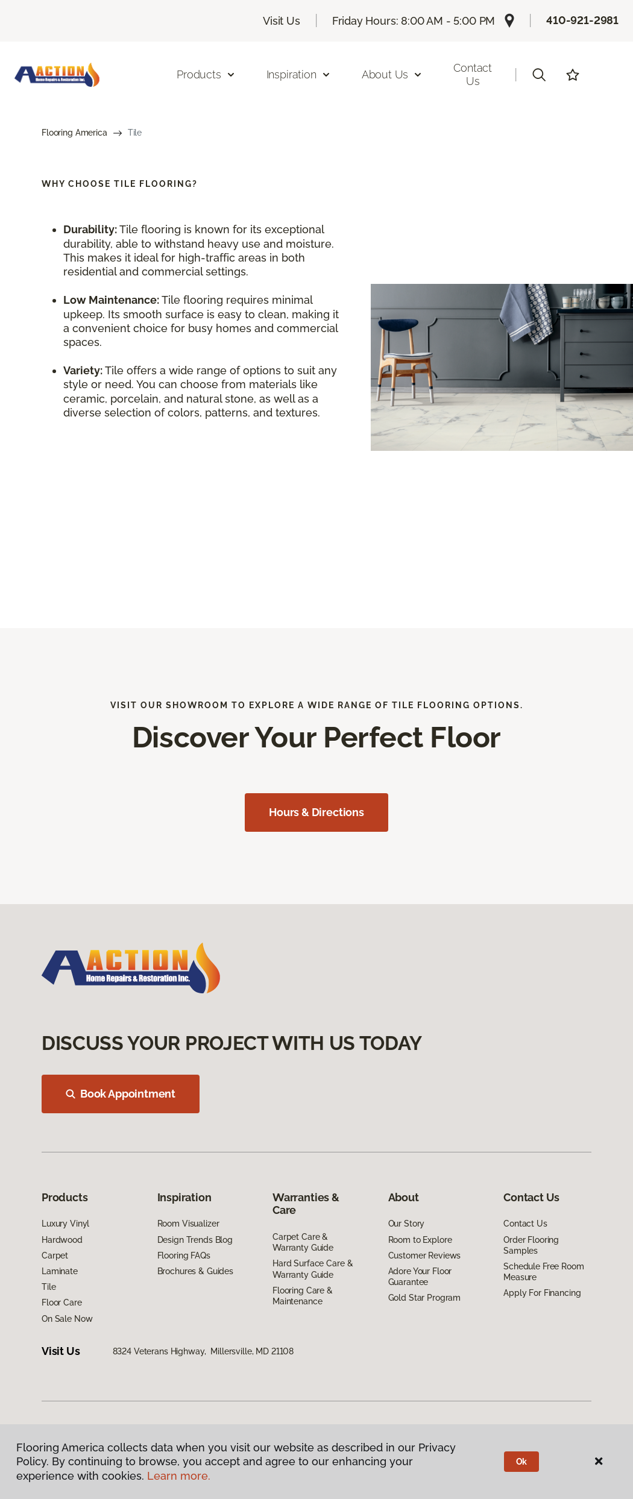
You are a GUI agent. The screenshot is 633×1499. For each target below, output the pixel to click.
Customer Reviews (424, 1255)
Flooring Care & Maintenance (302, 1296)
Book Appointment (120, 1093)
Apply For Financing (542, 1293)
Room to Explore (420, 1240)
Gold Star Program (424, 1298)
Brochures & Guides (195, 1271)
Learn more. (178, 1475)
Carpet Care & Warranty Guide (302, 1242)
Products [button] (206, 74)
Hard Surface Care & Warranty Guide (312, 1269)
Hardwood (62, 1240)
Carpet (55, 1255)
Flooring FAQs (183, 1255)
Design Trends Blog (195, 1240)
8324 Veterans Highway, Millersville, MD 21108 (203, 1351)
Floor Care (62, 1302)
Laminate (60, 1271)
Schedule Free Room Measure (543, 1272)
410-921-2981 (582, 20)
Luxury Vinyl (65, 1223)
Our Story (406, 1223)
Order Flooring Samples (531, 1245)
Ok (522, 1461)
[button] (539, 75)
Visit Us (281, 20)
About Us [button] (392, 74)
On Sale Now (67, 1319)
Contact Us (472, 74)
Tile (48, 1287)
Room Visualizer (188, 1223)
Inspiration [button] (298, 74)
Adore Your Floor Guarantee (420, 1276)
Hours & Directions (316, 812)
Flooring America (74, 132)
